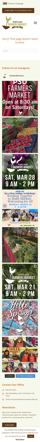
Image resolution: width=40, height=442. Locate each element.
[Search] (20, 51)
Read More (20, 439)
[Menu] (35, 23)
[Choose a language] (13, 3)
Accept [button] (31, 436)
